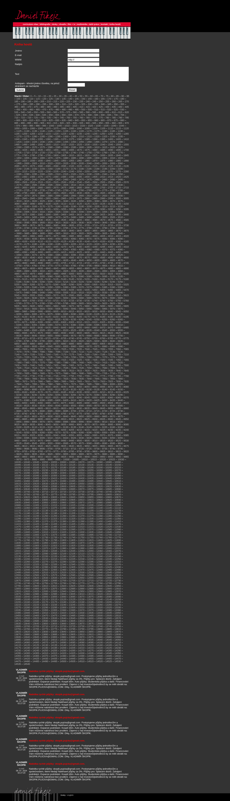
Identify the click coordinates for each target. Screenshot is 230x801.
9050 (56, 427)
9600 (120, 446)
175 (116, 101)
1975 (102, 163)
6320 (95, 325)
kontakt (104, 24)
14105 (108, 645)
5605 (110, 298)
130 (57, 101)
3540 (56, 222)
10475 (54, 483)
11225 (108, 516)
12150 (45, 559)
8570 (97, 408)
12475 (90, 572)
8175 (48, 395)
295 (44, 107)
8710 (89, 413)
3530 (40, 222)
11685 (72, 537)
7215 (19, 360)
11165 (108, 513)
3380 (32, 217)
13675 (90, 626)
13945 (36, 639)
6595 (71, 335)
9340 (56, 438)
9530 (126, 443)
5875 (79, 308)
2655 (32, 190)
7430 (17, 368)
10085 (108, 464)
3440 (126, 217)
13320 (99, 610)
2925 (112, 198)
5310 (102, 287)
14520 (99, 664)
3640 (97, 225)
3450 (26, 220)
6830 (97, 343)
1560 (19, 150)
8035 (56, 389)
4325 (34, 252)
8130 (89, 392)
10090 (117, 464)
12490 (117, 572)
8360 (110, 400)
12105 (72, 556)
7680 (65, 376)
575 (68, 115)
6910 (110, 346)
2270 (110, 174)
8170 (40, 395)
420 (94, 109)
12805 (36, 588)
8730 (120, 413)
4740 (118, 265)
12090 (45, 556)
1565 (26, 150)
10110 (45, 467)
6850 (17, 346)
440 (120, 109)
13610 (81, 623)
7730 (32, 378)
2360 (24, 179)
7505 (19, 370)
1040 (113, 128)
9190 (48, 432)
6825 (89, 343)
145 (77, 101)
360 (16, 109)
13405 (36, 615)
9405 (42, 440)
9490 (63, 443)
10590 (45, 489)
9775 (56, 454)
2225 (40, 174)
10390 (117, 478)
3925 (89, 236)
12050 (81, 553)
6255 (104, 322)
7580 (24, 373)
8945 (118, 421)
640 (38, 117)
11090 (81, 510)
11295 (17, 521)
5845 (32, 308)
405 (75, 109)
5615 (126, 298)
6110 (104, 316)
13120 (63, 602)
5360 (65, 290)
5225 (81, 284)
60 (91, 98)
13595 (54, 623)
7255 (81, 360)
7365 (26, 365)
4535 (24, 260)
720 (29, 120)
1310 (81, 139)
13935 (17, 639)
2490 (112, 182)
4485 (58, 257)
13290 (45, 610)
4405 (48, 255)
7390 (65, 365)
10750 (117, 494)
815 (38, 123)
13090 (117, 599)
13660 (63, 626)
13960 (63, 639)
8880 (17, 421)
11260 (63, 518)
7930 (118, 384)
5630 (34, 300)
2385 (63, 179)
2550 (95, 185)
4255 (40, 249)
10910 (81, 502)
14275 (90, 653)
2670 (56, 190)
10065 (72, 464)
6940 (42, 349)
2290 (26, 176)
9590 (104, 446)
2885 (50, 198)
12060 (99, 553)
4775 (58, 268)
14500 (63, 664)
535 (16, 115)
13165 (36, 604)
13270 (117, 607)
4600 (126, 260)
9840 (42, 456)
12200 (27, 561)
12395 (54, 569)
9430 (81, 440)
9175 (24, 432)
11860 (63, 545)
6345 (19, 327)
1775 (17, 158)
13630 (117, 623)
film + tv (71, 24)
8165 (32, 395)
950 (101, 125)
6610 (95, 335)
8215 (110, 395)
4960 (120, 273)
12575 (54, 578)
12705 (72, 583)
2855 (118, 195)
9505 (87, 443)
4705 (63, 265)
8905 (56, 421)
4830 (32, 271)
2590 (42, 187)
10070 (81, 464)
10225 (36, 473)
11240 (27, 518)
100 (18, 101)
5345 (42, 290)
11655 (17, 537)
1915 (120, 160)
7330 (87, 362)
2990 (102, 201)
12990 (45, 596)
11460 (99, 526)
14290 (117, 653)
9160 (112, 429)
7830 (73, 381)
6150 (56, 319)
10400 (27, 481)
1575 (42, 150)
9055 (63, 427)
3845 (79, 233)
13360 (63, 613)
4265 (56, 249)
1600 (81, 150)
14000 (27, 642)
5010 (87, 276)
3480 (73, 220)
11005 (36, 508)
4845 (56, 271)
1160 (73, 133)
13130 (81, 602)
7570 (120, 370)
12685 (36, 583)
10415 (54, 481)
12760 (63, 586)
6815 (73, 343)
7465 (71, 368)
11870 (81, 545)
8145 (112, 392)
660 (64, 117)
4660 (104, 263)
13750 (117, 629)
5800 (73, 306)
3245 (48, 211)
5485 (34, 295)
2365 (32, 179)
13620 (99, 623)
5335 (26, 290)
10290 (45, 475)
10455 (17, 483)
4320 (26, 252)
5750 (110, 303)
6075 (50, 316)
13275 (17, 610)
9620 (40, 448)
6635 (19, 338)
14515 (90, 664)
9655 (95, 448)
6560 (17, 335)
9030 (24, 427)
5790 (58, 306)
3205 (97, 209)
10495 (90, 483)
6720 (40, 341)
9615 (32, 448)
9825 (19, 456)
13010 (81, 596)
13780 (63, 631)
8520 (19, 408)
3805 (17, 233)
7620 (87, 373)
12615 (17, 580)
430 (107, 109)
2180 (81, 171)
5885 (95, 308)
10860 (99, 499)
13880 (27, 637)
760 (81, 120)
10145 (108, 467)
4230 (112, 246)
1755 (97, 155)
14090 (81, 645)
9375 (110, 438)
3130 (95, 206)
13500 (99, 618)
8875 (120, 419)
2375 (48, 179)
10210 (117, 470)
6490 (19, 333)
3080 (17, 206)
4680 (24, 265)
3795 (112, 230)
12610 (117, 578)
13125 (72, 602)
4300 (110, 249)
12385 (36, 569)
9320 (24, 438)
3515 (17, 222)
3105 (56, 206)
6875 (56, 346)
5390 (112, 290)
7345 (110, 362)
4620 (42, 263)
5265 (32, 287)
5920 (34, 311)
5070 (65, 279)
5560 (40, 298)
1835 (110, 158)
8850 (81, 419)
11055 (17, 510)
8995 (81, 424)
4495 (73, 257)
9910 (40, 459)
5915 (26, 311)
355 (122, 107)
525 (116, 112)
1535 (95, 147)
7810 (42, 381)
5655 (73, 300)
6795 (42, 343)
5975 (120, 311)
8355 (102, 400)
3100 (48, 206)
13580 (27, 623)
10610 (81, 489)
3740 (26, 230)
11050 (117, 508)
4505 (89, 257)
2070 (24, 168)
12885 (72, 591)
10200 (99, 470)
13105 (36, 602)
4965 (17, 276)
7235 (50, 360)
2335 (97, 176)
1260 (118, 136)
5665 (89, 300)
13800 (99, 631)
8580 (112, 408)
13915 (90, 637)
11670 (45, 537)
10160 (27, 470)
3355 (104, 214)
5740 (95, 303)
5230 (89, 284)
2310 (58, 176)
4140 (87, 244)
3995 (87, 238)
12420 (99, 569)
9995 (58, 462)
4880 (110, 271)
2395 (79, 179)
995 (44, 128)
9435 (89, 440)
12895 (90, 591)
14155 (90, 648)
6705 (17, 341)
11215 (90, 516)
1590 (65, 150)
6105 (97, 316)
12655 (90, 580)
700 (116, 117)
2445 (42, 182)
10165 (36, 470)
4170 (19, 246)
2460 (65, 182)
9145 (89, 429)
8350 (95, 400)
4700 (56, 265)
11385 (72, 524)
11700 (99, 537)
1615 (104, 150)
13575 (17, 623)
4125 (63, 244)
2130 (118, 168)
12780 (99, 586)
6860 (32, 346)
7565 (112, 370)
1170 (89, 133)
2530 (63, 185)
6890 (79, 346)
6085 (65, 316)
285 (31, 107)
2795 (24, 195)
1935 (40, 163)
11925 (72, 548)
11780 (27, 543)
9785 (71, 454)
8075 (118, 389)
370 (29, 109)
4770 (50, 268)
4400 (40, 255)
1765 (112, 155)
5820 (104, 306)
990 (38, 128)
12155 (54, 559)
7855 (112, 381)
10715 (54, 494)
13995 (17, 642)
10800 (99, 497)
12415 (90, 569)
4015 (118, 238)
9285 (81, 435)
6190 (118, 319)
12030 (45, 553)
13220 (27, 607)
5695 (24, 303)
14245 (36, 653)
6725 (48, 341)
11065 (36, 510)
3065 (104, 203)
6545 (104, 333)
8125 (81, 392)
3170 (42, 209)
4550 (48, 260)
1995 (19, 166)
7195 (102, 357)
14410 (117, 658)
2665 (48, 190)
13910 (81, 637)
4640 (73, 263)
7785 (118, 378)
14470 (117, 661)
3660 (17, 228)
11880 (99, 545)
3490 (89, 220)
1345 (24, 141)
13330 (117, 610)
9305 (112, 435)
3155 (19, 209)
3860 (102, 233)
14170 (117, 648)
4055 (65, 241)
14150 (81, 648)
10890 (45, 502)
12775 (90, 586)
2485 (104, 182)
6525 (73, 333)
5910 (19, 311)
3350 (97, 214)
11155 (90, 513)
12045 (72, 553)
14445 (72, 661)
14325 (72, 656)
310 (64, 107)
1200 (24, 136)
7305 (48, 362)
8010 (17, 389)
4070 (89, 241)
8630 (79, 411)
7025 (63, 351)
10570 (117, 486)
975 (18, 128)
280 (25, 107)
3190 (73, 209)
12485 (108, 572)
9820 (126, 454)
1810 (71, 158)
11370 (45, 524)
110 (31, 101)
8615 (56, 411)
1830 (102, 158)
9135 (73, 429)
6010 (63, 314)
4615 (34, 263)
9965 (126, 459)
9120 (50, 429)
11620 (63, 534)
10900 (63, 502)
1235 (79, 136)
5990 (32, 314)
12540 (99, 575)
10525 (36, 486)
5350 (50, 290)
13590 (45, 623)
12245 (108, 561)
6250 (97, 322)
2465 (73, 182)
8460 (40, 405)
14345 (108, 656)
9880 (104, 456)
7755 (71, 378)
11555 (54, 532)
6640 (26, 338)
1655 (56, 152)
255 (107, 104)
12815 (54, 588)
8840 (65, 419)
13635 (17, 626)
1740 (73, 155)
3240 (40, 211)
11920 (63, 548)
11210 (81, 516)
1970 (95, 163)
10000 (66, 462)
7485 (102, 368)
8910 (63, 421)
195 (29, 104)
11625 (72, 534)
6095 (81, 316)
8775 (79, 416)
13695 (17, 629)
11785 (36, 543)
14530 (117, 664)
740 (55, 120)
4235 (120, 246)
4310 (126, 249)
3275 (95, 211)
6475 (110, 330)
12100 (63, 556)
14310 (45, 656)
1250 (102, 136)
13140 (99, 602)
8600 (32, 411)
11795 (54, 543)
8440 (120, 403)
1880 (65, 160)
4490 (65, 257)
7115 (89, 354)
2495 (120, 182)
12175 (90, 559)
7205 (118, 357)
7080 (34, 354)
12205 (36, 561)
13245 (72, 607)
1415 (19, 144)
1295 (58, 139)
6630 (126, 335)
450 (18, 112)
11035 (90, 508)
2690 (87, 190)
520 (109, 112)
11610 (45, 534)
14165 (108, 648)
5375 (89, 290)
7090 (50, 354)
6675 (81, 338)
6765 (110, 341)
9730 (97, 451)
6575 (40, 335)
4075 (97, 241)
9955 (110, 459)
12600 (99, 578)
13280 (27, 610)
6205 (26, 322)
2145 (26, 171)
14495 (54, 664)
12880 (63, 591)
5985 (24, 314)
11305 (36, 521)
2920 (104, 198)
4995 (63, 276)
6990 (120, 349)
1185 (112, 133)
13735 (90, 629)
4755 (26, 268)
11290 (117, 518)
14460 (99, 661)
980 (25, 128)
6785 (26, 343)
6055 (19, 316)
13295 (54, 610)
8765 (63, 416)
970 (127, 125)
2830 (79, 195)
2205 (120, 171)
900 (36, 125)
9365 (95, 438)
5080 (81, 279)
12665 (108, 580)
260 (114, 104)
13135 (90, 602)
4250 (32, 249)
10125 (72, 467)
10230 (45, 473)
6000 (48, 314)
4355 (81, 252)
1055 (24, 131)
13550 (81, 621)
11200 (63, 516)
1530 (87, 147)
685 (96, 117)
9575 (81, 446)
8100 (42, 392)
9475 (40, 443)
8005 (120, 386)
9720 (81, 451)
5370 (81, 290)
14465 (108, 661)
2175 (73, 171)
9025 (17, 427)
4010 (110, 238)
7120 (97, 354)
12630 (45, 580)
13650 (45, 626)
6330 (110, 325)
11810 (81, 543)
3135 (102, 206)
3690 (63, 228)
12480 (99, 572)
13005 (72, 596)
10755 (17, 497)
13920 (99, 637)
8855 (89, 419)
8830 (50, 419)
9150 (97, 429)
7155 (40, 357)
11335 (90, 521)
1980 (110, 163)
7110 (81, 354)
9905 (32, 459)
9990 (50, 462)
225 (68, 104)
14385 (72, 658)
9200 (63, 432)
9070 (87, 427)
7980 (81, 386)
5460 (110, 292)
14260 (63, 653)
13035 (17, 599)
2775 (104, 193)
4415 (63, 255)
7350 (118, 362)
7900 (71, 384)
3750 (42, 230)
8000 (112, 386)
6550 (112, 333)
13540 (63, 621)
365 (23, 109)
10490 (81, 483)
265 (120, 104)
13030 (117, 596)
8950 (126, 421)
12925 (36, 594)
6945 (50, 349)
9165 (120, 429)
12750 (45, 586)
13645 (36, 626)
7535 (65, 370)
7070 (19, 354)
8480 (71, 405)
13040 (27, 599)
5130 (48, 281)
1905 (104, 160)
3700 (79, 228)
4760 (34, 268)
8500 (102, 405)
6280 (32, 325)
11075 (54, 510)
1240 (87, 136)
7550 (89, 370)
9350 (71, 438)
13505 (108, 618)
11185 (36, 516)
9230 (110, 432)
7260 (89, 360)
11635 (90, 534)
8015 (24, 389)
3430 (110, 217)
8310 (32, 400)
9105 (26, 429)
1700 (126, 152)
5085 (89, 279)
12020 (27, 553)
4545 (40, 260)
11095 (90, 510)
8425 (97, 403)
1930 (32, 163)
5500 (58, 295)
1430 (42, 144)
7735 (40, 378)
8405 (65, 403)
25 (55, 98)
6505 (42, 333)
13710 (45, 629)
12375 (17, 569)
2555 (102, 185)
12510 (45, 575)
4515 (104, 257)
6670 (73, 338)
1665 (71, 152)
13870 (117, 634)
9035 (32, 427)
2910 (89, 198)
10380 (99, 478)
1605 (89, 150)
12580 (63, 578)
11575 (90, 532)
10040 (27, 464)
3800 (120, 230)
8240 (34, 397)
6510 (50, 333)
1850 (19, 160)
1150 (58, 133)
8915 (71, 421)
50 (81, 98)
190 (23, 104)
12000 (99, 551)
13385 (108, 613)
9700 (50, 451)
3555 (79, 222)
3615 (58, 225)
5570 (56, 298)
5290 (71, 287)
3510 (120, 220)
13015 (90, 596)
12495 (17, 575)
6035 (102, 314)
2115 (95, 168)
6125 (17, 319)
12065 (108, 553)
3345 (89, 214)
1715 (34, 155)
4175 (26, 246)
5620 (19, 300)
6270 (17, 325)
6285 (40, 325)
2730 (34, 193)
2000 (26, 166)
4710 (71, 265)
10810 (117, 497)
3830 (56, 233)
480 (57, 112)
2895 (65, 198)
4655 (97, 263)
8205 (95, 395)
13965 (72, 639)
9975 (26, 462)
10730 (81, 494)
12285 (72, 564)
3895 (42, 236)
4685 (32, 265)
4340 (58, 252)
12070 (117, 553)
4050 (58, 241)
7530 (58, 370)
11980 (63, 551)
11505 (72, 529)
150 (83, 101)
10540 (63, 486)
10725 (72, 494)
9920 (56, 459)
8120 (73, 392)
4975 (32, 276)
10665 (72, 491)
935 (81, 125)
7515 (34, 370)
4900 (26, 273)
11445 (72, 526)
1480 (120, 144)
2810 (48, 195)
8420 (89, 403)
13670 (81, 626)
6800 (50, 343)
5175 (118, 281)
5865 (63, 308)
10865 (108, 499)
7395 (73, 365)
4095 (17, 244)
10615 (90, 489)
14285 (108, 653)
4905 (34, 273)
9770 (48, 454)
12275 (54, 564)
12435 (17, 572)
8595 (24, 411)
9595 (112, 446)
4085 (112, 241)
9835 (34, 456)
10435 (90, 481)
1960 (79, 163)
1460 (89, 144)
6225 (58, 322)
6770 (118, 341)
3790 (104, 230)
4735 (110, 265)
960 (114, 125)
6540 (97, 333)
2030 (73, 166)
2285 (19, 176)
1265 (126, 136)
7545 (81, 370)
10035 (17, 464)
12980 (27, 596)
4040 (42, 241)
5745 (102, 303)
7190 (95, 357)
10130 (81, 467)
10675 (90, 491)
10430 (81, 481)
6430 (40, 330)
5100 (112, 279)
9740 (112, 451)
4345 (65, 252)
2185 (89, 171)
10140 (99, 467)
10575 (17, 489)
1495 (32, 147)
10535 (54, 486)
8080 (126, 389)
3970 (48, 238)
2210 (17, 174)
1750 (89, 155)
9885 (112, 456)
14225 (108, 650)
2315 (65, 176)
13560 (99, 621)
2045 (97, 166)
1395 (102, 141)
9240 (126, 432)
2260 (95, 174)
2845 (102, 195)
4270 (63, 249)
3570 (102, 222)
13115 (54, 602)
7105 (73, 354)
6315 (87, 325)
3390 (48, 217)
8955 (19, 424)
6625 (118, 335)
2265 (102, 174)
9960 (118, 459)
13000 (63, 596)
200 (36, 104)
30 (60, 98)
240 (88, 104)
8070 (110, 389)
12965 (108, 594)
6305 (71, 325)
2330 (89, 176)
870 (109, 123)
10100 (27, 467)
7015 (48, 351)
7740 (48, 378)
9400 (34, 440)
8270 (81, 397)
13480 (63, 618)
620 (127, 115)
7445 (40, 368)
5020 (102, 276)
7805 (34, 381)
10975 (90, 505)
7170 (63, 357)
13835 (54, 634)
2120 (102, 168)
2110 (87, 168)
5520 (89, 295)
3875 (126, 233)
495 (77, 112)
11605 (36, 534)
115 (38, 101)
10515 (17, 486)
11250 (45, 518)
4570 (79, 260)
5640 (50, 300)
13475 (54, 618)
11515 (90, 529)
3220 (120, 209)
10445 (108, 481)
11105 (108, 510)
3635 (89, 225)
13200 (99, 604)
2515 (40, 185)
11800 (63, 543)
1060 (32, 131)
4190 (50, 246)
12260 (27, 564)
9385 (126, 438)
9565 (65, 446)
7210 (126, 357)
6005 (56, 314)
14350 (117, 656)
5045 (26, 279)
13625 (108, 623)
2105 (79, 168)
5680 (112, 300)
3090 (32, 206)
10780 (63, 497)
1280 (34, 139)
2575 (19, 187)
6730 (56, 341)
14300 (27, 656)
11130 (45, 513)
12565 (36, 578)
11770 (117, 540)
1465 (97, 144)
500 (83, 112)
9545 (34, 446)
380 (42, 109)
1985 (118, 163)
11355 (17, 524)
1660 (63, 152)
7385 (58, 365)
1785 (32, 158)
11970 (45, 551)
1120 (126, 131)
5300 (87, 287)
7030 (71, 351)
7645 (126, 373)
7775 (102, 378)
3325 (58, 214)
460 (31, 112)
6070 (42, 316)
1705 (19, 155)
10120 (63, 467)
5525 (97, 295)
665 (70, 117)
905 (42, 125)
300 (51, 107)
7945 (26, 386)
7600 (56, 373)
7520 (42, 370)
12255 (17, 564)
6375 (65, 327)
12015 (17, 553)
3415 (87, 217)
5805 (81, 306)
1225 (63, 136)
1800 (56, 158)
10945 (36, 505)
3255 (63, 211)
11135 (54, 513)
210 (49, 104)
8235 (26, 397)
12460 (63, 572)
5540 (120, 295)
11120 (27, 513)
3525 (32, 222)
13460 (27, 618)
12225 (72, 561)
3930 (97, 236)
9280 (73, 435)
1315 (89, 139)
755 (75, 120)
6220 (50, 322)
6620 (110, 335)
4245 (24, 249)
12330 (45, 567)
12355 (90, 567)
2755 (73, 193)
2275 (118, 174)
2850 (110, 195)
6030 (95, 314)
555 (42, 115)
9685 (26, 451)
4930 (73, 273)
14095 (90, 645)
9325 (32, 438)
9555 (50, 446)
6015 (71, 314)
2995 (110, 201)
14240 (27, 653)
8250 (50, 397)
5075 (73, 279)
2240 (63, 174)
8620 (63, 411)
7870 (24, 384)
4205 (73, 246)
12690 (45, 583)
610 (114, 115)
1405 (118, 141)
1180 (104, 133)
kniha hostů (115, 24)
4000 (95, 238)
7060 (118, 351)
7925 (110, 384)
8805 (126, 416)
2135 (126, 168)
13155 (17, 604)
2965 (63, 201)
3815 (32, 233)
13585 (36, 623)
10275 (17, 475)
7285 (17, 362)
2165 (58, 171)
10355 (54, 478)
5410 (32, 292)
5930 (50, 311)
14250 (45, 653)
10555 (90, 486)
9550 (42, 446)
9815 (118, 454)
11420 (27, 526)
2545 (87, 185)
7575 (17, 373)
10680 (99, 491)
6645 (34, 338)
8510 (118, 405)
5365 (73, 290)
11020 (63, 508)
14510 (81, 664)
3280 (102, 211)
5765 (19, 306)
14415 (17, 661)
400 (68, 109)
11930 (81, 548)
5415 (40, 292)
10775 (54, 497)
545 (29, 115)
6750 (87, 341)
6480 (118, 330)
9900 (24, 459)
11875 (90, 545)
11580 (99, 532)
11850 (45, 545)
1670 (79, 152)
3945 (120, 236)
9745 (120, 451)
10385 (108, 478)
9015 (112, 424)
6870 (48, 346)
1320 (97, 139)
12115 (90, 556)
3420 (95, 217)
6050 (126, 314)
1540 (102, 147)
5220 (73, 284)
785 (114, 120)
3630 (81, 225)
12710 (81, 583)
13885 (36, 637)
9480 (48, 443)
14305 (36, 656)
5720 (63, 303)
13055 (54, 599)
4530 (17, 260)
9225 (102, 432)
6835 (104, 343)
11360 (27, 524)
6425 (32, 330)
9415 (58, 440)
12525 (72, 575)
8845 (73, 419)
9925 (63, 459)
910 (49, 125)
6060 (26, 316)
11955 (17, 551)
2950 (40, 201)
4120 (56, 244)
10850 (81, 499)
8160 (24, 395)
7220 (26, 360)
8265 (73, 397)
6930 (26, 349)
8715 (97, 413)
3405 (71, 217)
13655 (54, 626)
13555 (90, 621)
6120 (120, 316)
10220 (27, 473)
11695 (90, 537)
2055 (112, 166)
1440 (58, 144)
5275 (48, 287)
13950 (45, 639)
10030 (121, 462)
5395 (120, 290)
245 (94, 104)
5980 (17, 314)
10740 (99, 494)
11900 (27, 548)
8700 (73, 413)
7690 (81, 376)
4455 (126, 255)
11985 (72, 551)
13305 (72, 610)
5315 (110, 287)
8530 (34, 408)
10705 (36, 494)
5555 (32, 298)
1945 (56, 163)
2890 (58, 198)
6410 (120, 327)
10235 (54, 473)
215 (55, 104)
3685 (56, 228)
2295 (34, 176)
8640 (95, 411)
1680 (95, 152)
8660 (126, 411)
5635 (42, 300)
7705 (104, 376)
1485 (17, 147)
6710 (24, 341)
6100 (89, 316)
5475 (19, 295)
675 (83, 117)
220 (62, 104)
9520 (110, 443)
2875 (34, 198)
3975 (56, 238)
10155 (17, 470)
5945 (73, 311)
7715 (120, 376)
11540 (27, 532)
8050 (79, 389)
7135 (120, 354)
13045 (36, 599)
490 (70, 112)
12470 (81, 572)
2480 (97, 182)
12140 (27, 559)
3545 (63, 222)
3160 (26, 209)
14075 (54, 645)
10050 (45, 464)
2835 (87, 195)
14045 (108, 642)
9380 (118, 438)
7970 (65, 386)
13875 (17, 637)
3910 (65, 236)
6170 (87, 319)
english (70, 798)
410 (81, 109)
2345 (112, 176)
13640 (27, 626)
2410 (102, 179)
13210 (117, 604)
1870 (50, 160)
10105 (36, 467)
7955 (42, 386)
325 (83, 107)
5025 (110, 276)
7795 (19, 381)
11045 (108, 508)
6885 (71, 346)
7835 (81, 381)
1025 (90, 128)
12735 (17, 586)
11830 (117, 543)
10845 (72, 499)
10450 (117, 481)
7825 (65, 381)
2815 (56, 195)
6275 (24, 325)
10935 (17, 505)
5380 (97, 290)
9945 (95, 459)
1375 (71, 141)
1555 (126, 147)
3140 (110, 206)
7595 (48, 373)
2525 (56, 185)
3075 (120, 203)
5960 (97, 311)
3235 (32, 211)
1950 (63, 163)
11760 (99, 540)
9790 (79, 454)
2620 (89, 187)
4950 (104, 273)
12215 (54, 561)
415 (88, 109)
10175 (54, 470)
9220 (95, 432)
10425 (72, 481)
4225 (104, 246)
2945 (32, 201)
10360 (63, 478)
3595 (26, 225)
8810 (19, 419)
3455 (34, 220)
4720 (87, 265)
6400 (104, 327)
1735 (65, 155)
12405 (72, 569)
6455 (79, 330)
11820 (99, 543)
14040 (99, 642)
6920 (126, 346)
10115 (54, 467)
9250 (26, 435)
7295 (32, 362)
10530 (45, 486)
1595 (73, 150)
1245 (95, 136)
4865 (87, 271)
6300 (63, 325)
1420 (26, 144)
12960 (99, 594)
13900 (63, 637)
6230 (65, 322)
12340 (63, 567)
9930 (71, 459)
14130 (45, 648)
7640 (118, 373)
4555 (56, 260)
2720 (19, 193)
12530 (81, 575)
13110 (45, 602)
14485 (36, 664)
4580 (95, 260)
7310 (56, 362)
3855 (95, 233)
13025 (108, 596)
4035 (34, 241)
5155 (87, 281)
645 (44, 117)
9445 (104, 440)
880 (122, 123)
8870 (112, 419)
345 (109, 107)
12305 (108, 564)
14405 (108, 658)
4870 (95, 271)
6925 (19, 349)
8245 (42, 397)
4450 (118, 255)
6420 (24, 330)
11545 (36, 532)
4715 (79, 265)
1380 (79, 141)
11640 (99, 534)
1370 (63, 141)
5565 (48, 298)
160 (96, 101)
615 (120, 115)
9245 (19, 435)
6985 (112, 349)
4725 (95, 265)
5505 (65, 295)
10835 (54, 499)
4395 (32, 255)
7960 (50, 386)
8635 (87, 411)
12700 (63, 583)
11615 (54, 534)
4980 (40, 276)
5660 (81, 300)
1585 (58, 150)
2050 (104, 166)
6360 (42, 327)
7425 (120, 365)
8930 (95, 421)
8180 (56, 395)
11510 (81, 529)
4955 (112, 273)
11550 (45, 532)
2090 (56, 168)
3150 (126, 206)
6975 (97, 349)
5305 (95, 287)
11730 (45, 540)
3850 (87, 233)
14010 (45, 642)
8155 (17, 395)
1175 (97, 133)
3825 (48, 233)
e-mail (21, 679)
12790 (117, 586)
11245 (36, 518)
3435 (118, 217)
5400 (17, 292)
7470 (79, 368)
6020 (79, 314)
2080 (40, 168)
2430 (19, 182)
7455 (56, 368)
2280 (126, 174)
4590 (110, 260)
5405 (24, 292)
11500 (63, 529)
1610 (97, 150)
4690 (40, 265)
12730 (117, 583)
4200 (65, 246)
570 (62, 115)
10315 (90, 475)
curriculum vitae (30, 24)
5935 (58, 311)
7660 (34, 376)
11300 (27, 521)
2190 (97, 171)
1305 (73, 139)
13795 (90, 631)
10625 (108, 489)
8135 (97, 392)
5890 (102, 308)
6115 (112, 316)
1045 (121, 128)
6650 (42, 338)
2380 (56, 179)
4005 (102, 238)
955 (107, 125)
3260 (71, 211)
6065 (34, 316)
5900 (118, 308)
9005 (97, 424)
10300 (63, 475)
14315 (54, 656)
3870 (118, 233)
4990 (56, 276)
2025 (65, 166)
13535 (54, 621)
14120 (27, 648)
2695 (95, 190)
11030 (81, 508)
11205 (72, 516)
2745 (58, 193)
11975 (54, 551)
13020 (99, 596)
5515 (81, 295)
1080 (63, 131)
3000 (118, 201)
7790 (126, 378)
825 (51, 123)
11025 (72, 508)
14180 (27, 650)
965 (120, 125)
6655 (50, 338)
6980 (104, 349)
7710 (112, 376)
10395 (17, 481)
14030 (81, 642)
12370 (117, 567)
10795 (90, 497)
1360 (48, 141)
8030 (48, 389)
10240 (63, 473)
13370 (81, 613)
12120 (99, 556)
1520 (71, 147)
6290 (48, 325)
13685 (108, 626)
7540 (73, 370)
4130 (71, 244)
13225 (36, 607)
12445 (36, 572)
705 (122, 117)
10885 (36, 502)
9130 (65, 429)
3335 (73, 214)
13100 (27, 602)
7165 (56, 357)
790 (120, 120)
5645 (58, 300)
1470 (104, 144)
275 (18, 107)
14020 (63, 642)
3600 (34, 225)
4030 (26, 241)
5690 (17, 303)
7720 (17, 378)
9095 (126, 427)
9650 (87, 448)
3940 (112, 236)
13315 (90, 610)
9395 (26, 440)
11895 (17, 548)
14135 (54, 648)
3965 (40, 238)
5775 (34, 306)
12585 (72, 578)
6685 (97, 338)
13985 (108, 639)
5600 (102, 298)
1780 (24, 158)
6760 (102, 341)
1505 (48, 147)
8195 (79, 395)
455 (25, 112)
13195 (90, 604)
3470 (58, 220)
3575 (110, 222)
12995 (54, 596)
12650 (81, 580)
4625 (50, 263)
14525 (108, 664)
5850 (40, 308)
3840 (71, 233)
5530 (104, 295)
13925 (108, 637)
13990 (117, 639)
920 (62, 125)
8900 (48, 421)
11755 (90, 540)
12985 (36, 596)
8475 (63, 405)
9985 (42, 462)
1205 (32, 136)
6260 (112, 322)
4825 (24, 271)
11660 (27, 537)
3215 (112, 209)
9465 (24, 443)
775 (101, 120)
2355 (17, 179)
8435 (112, 403)
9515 (102, 443)
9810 (110, 454)
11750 (81, 540)
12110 (81, 556)
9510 (95, 443)
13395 (17, 615)
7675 (58, 376)
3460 (42, 220)
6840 (112, 343)
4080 (104, 241)
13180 (63, 604)
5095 (104, 279)
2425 (126, 179)
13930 (117, 637)
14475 (17, 664)
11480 (27, 529)
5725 (71, 303)
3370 (17, 217)
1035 (106, 128)
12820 (63, 588)
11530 (117, 529)
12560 (27, 578)
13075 (90, 599)
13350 (45, 613)
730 (42, 120)
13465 (36, 618)
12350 (81, 567)
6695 (112, 338)
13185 (72, 604)
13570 (117, 621)
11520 (99, 529)
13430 (81, 615)
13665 (72, 626)
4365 (97, 252)
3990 (79, 238)
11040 (99, 508)
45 (76, 98)
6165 (79, 319)
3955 (24, 238)
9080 (102, 427)
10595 (54, 489)
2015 (50, 166)
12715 (90, 583)
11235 (17, 518)
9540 (26, 446)
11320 (63, 521)
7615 (79, 373)
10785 (72, 497)
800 (18, 123)
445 (127, 109)
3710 (95, 228)
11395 (90, 524)
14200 (63, 650)
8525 (26, 408)
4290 (95, 249)
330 (90, 107)
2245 (71, 174)
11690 (81, 537)
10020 (103, 462)
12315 (17, 567)
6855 (24, 346)
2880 (42, 198)
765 (88, 120)
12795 (17, 588)
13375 (90, 613)
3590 (19, 225)
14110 (117, 645)
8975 (50, 424)
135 (64, 101)
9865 (81, 456)
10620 (99, 489)
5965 (104, 311)
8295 (120, 397)
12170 (81, 559)
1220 (56, 136)
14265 (72, 653)
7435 (24, 368)
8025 (40, 389)
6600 (79, 335)
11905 (36, 548)
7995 (104, 386)
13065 (72, 599)
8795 (110, 416)
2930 (120, 198)
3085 (24, 206)
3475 (65, 220)
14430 (45, 661)
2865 (19, 198)
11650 (117, 534)
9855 (65, 456)
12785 (108, 586)
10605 (72, 489)
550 (36, 115)
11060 (27, 510)
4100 (24, 244)
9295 (97, 435)
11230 (117, 516)
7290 (24, 362)
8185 (63, 395)
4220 (97, 246)
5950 (81, 311)
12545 (108, 575)
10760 (27, 497)
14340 (99, 656)
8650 (110, 411)
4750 (19, 268)
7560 (104, 370)
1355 (40, 141)
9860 (73, 456)
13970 (81, 639)
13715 (54, 629)
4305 (118, 249)
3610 (50, 225)
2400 (87, 179)
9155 (104, 429)
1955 (71, 163)
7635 (110, 373)
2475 (89, 182)
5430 (63, 292)
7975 (73, 386)
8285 (104, 397)
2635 (112, 187)
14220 (99, 650)
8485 (79, 405)
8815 (26, 419)
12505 (36, 575)
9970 (19, 462)
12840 (99, 588)
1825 (95, 158)
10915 (90, 502)
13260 (99, 607)
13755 (17, 631)
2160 (50, 171)
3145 (118, 206)
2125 (110, 168)
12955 (90, 594)
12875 (54, 591)
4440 (102, 255)
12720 (99, 583)
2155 (42, 171)
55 (86, 98)
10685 (108, 491)
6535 (89, 333)
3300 (19, 214)
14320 (63, 656)
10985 (108, 505)
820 (44, 123)
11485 (36, 529)
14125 (36, 648)
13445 (108, 615)
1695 (118, 152)
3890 (34, 236)
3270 (87, 211)
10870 (117, 499)
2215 (24, 174)
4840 (48, 271)
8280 (97, 397)
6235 (73, 322)
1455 (81, 144)
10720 (63, 494)
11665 (36, 537)
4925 (65, 273)
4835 (40, 271)
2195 (104, 171)
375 (36, 109)
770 (94, 120)
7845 (97, 381)
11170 (117, 513)
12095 (54, 556)
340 (103, 107)
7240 (58, 360)
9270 (58, 435)
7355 (126, 362)
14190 (45, 650)
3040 (65, 203)
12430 (117, 569)
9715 (73, 451)
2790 (17, 195)
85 (117, 98)
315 (70, 107)
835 (64, 123)
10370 (81, 478)
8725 (112, 413)
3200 (89, 209)
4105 (32, 244)
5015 (95, 276)
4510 (97, 257)
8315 (40, 400)
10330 (117, 475)
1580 (50, 150)
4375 (112, 252)
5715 (56, 303)
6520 (65, 333)
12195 (17, 561)
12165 (72, 559)
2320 (73, 176)
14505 (72, 664)
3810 (24, 233)
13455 (17, 618)
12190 (117, 559)
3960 (32, 238)
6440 (56, 330)
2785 (120, 193)
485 (64, 112)
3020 (34, 203)
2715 (126, 190)
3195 (81, 209)
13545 (72, 621)
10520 (27, 486)
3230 (24, 211)
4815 (120, 268)
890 (23, 125)
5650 (65, 300)
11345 (108, 521)
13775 (54, 631)
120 (44, 101)
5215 (65, 284)
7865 (17, 384)
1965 (87, 163)
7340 (102, 362)
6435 (48, 330)
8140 (104, 392)
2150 (34, 171)
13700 (27, 629)
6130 (24, 319)
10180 (63, 470)
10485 (72, 483)
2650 (24, 190)
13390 (117, 613)
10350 (45, 478)
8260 (65, 397)
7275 (112, 360)
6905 (102, 346)
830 (57, 123)
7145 (24, 357)
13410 (45, 615)
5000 (71, 276)
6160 (71, 319)
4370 (104, 252)
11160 (99, 513)
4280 (79, 249)
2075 (32, 168)
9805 (102, 454)
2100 (71, 168)
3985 (71, 238)
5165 (102, 281)
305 (57, 107)
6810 (65, 343)
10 (39, 98)
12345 (72, 567)
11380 (63, 524)
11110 (117, 510)
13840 (63, 634)
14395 (90, 658)
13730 (81, 629)
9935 (79, 459)
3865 (110, 233)
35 (65, 98)
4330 (42, 252)
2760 (81, 193)
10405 (36, 481)
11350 (117, 521)
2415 (110, 179)
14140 (63, 648)
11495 (54, 529)
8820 (34, 419)
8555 (73, 408)
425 (101, 109)
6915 (118, 346)
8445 (17, 405)
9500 (79, 443)
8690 (58, 413)
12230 (81, 561)
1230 (71, 136)
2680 (71, 190)
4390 (24, 255)
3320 (50, 214)
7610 (71, 373)
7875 (32, 384)
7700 (97, 376)
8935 (102, 421)
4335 (50, 252)
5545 (17, 298)
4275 (71, 249)
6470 (102, 330)
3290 (118, 211)
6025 (87, 314)
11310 (45, 521)
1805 (63, 158)
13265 (108, 607)
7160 (48, 357)
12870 (45, 591)
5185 (19, 284)
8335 (71, 400)
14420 (27, 661)
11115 (17, 513)
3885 (26, 236)
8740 (24, 416)
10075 (90, 464)
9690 (34, 451)
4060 (73, 241)
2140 (19, 171)
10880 (27, 502)
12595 (90, 578)
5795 (65, 306)
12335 (54, 567)
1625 (120, 150)
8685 (50, 413)
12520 (63, 575)
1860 (34, 160)
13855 (90, 634)
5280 (56, 287)
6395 (97, 327)
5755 (118, 303)
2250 (79, 174)
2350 (120, 176)
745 (62, 120)
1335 (120, 139)
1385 (87, 141)
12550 (117, 575)
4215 (89, 246)
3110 (63, 206)
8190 (71, 395)
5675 (104, 300)
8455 (32, 405)
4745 (126, 265)
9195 (56, 432)
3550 (71, 222)
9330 (40, 438)
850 (83, 123)
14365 (36, 658)
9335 (48, 438)
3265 (79, 211)
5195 (34, 284)
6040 (110, 314)
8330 (63, 400)
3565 (95, 222)
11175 (17, 516)
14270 (81, 653)
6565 (24, 335)
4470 (34, 257)
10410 (45, 481)
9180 (32, 432)
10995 (17, 508)
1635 (24, 152)
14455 (90, 661)
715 (23, 120)
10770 (45, 497)
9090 (118, 427)
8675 (34, 413)
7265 (97, 360)
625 (18, 117)
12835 (90, 588)
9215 (87, 432)
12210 (45, 561)
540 (23, 115)
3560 (87, 222)
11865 (72, 545)
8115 (65, 392)
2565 (118, 185)
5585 (79, 298)
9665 (110, 448)
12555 (17, 578)
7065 (126, 351)
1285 (42, 139)
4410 (56, 255)
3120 (79, 206)
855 (90, 123)
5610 (118, 298)
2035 (81, 166)
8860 (97, 419)
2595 (50, 187)
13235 (54, 607)
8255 (58, 397)
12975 (17, 596)
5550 (24, 298)
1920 (17, 163)
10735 (90, 494)
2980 (87, 201)
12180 (99, 559)
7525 (50, 370)
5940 (65, 311)
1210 (40, 136)
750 (68, 120)
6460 (87, 330)
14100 (99, 645)
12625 (36, 580)
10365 (72, 478)
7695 (89, 376)
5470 (126, 292)
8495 (95, 405)
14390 (81, 658)
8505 (110, 405)
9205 (71, 432)
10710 (45, 494)
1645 (40, 152)
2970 (71, 201)
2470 (81, 182)
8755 (48, 416)
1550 (118, 147)
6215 (42, 322)
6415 (17, 330)
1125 (19, 133)
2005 (34, 166)
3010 (19, 203)
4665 (112, 263)
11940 (99, 548)
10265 (108, 473)
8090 (26, 392)
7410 (97, 365)
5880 (87, 308)
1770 (120, 155)
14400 (99, 658)
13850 (81, 634)
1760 (104, 155)
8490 (87, 405)
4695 (48, 265)
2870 (26, 198)
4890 (126, 271)
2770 (97, 193)
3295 (126, 211)
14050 (117, 642)
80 (112, 98)
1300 (65, 139)
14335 (90, 656)
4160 (118, 244)
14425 (36, 661)
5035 (126, 276)
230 (75, 104)
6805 (58, 343)
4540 (32, 260)
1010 (67, 128)
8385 (34, 403)
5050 (34, 279)
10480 (63, 483)
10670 (81, 491)
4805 (104, 268)
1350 (32, 141)
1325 (104, 139)
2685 (79, 190)
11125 (36, 513)
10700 (27, 494)
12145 (36, 559)
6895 (87, 346)
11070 (45, 510)
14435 (54, 661)
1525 (79, 147)
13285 (36, 610)
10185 (72, 470)
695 (109, 117)
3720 (110, 228)
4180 (34, 246)
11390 (81, 524)
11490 (45, 529)
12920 (27, 594)
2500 (17, 185)
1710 (26, 155)
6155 (63, 319)
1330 (112, 139)
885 (16, 125)
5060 (50, 279)
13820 (27, 634)
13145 (108, 602)
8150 (120, 392)
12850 (117, 588)
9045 (48, 427)
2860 (126, 195)
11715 (17, 540)
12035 (54, 553)
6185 (110, 319)
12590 (81, 578)
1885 (73, 160)
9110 (34, 429)
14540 (27, 666)
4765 (42, 268)
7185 (87, 357)
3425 (102, 217)
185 (16, 104)
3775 (81, 230)
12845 (108, 588)
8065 (102, 389)
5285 (63, 287)
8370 (126, 400)
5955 (89, 311)
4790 (81, 268)
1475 (112, 144)
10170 (45, 470)
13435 (90, 615)
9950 (102, 459)
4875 (102, 271)
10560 (99, 486)
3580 (118, 222)
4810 (112, 268)
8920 (79, 421)
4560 (63, 260)
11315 (54, 521)
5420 (48, 292)
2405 (95, 179)
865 (103, 123)
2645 (17, 190)
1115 (118, 131)
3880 (19, 236)
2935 (17, 201)
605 (107, 115)
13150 (117, 602)
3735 (19, 230)
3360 (112, 214)
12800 (27, 588)
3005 (126, 201)
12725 (108, 583)
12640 (63, 580)
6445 (63, 330)
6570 (32, 335)
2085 (48, 168)
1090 (79, 131)
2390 (71, 179)
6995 (17, 351)
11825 (108, 543)
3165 (34, 209)
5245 (112, 284)
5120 (32, 281)
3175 (50, 209)
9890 (120, 456)
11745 (72, 540)
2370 (40, 179)
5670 (97, 300)
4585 (102, 260)
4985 (48, 276)
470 (44, 112)
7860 (120, 381)
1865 (42, 160)
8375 (19, 403)
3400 (63, 217)
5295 (79, 287)
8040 (63, 389)
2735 (42, 193)
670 (77, 117)
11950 (117, 548)
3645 (104, 225)
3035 (58, 203)
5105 (120, 279)
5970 (112, 311)
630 (25, 117)
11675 (54, 537)
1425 (34, 144)
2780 (112, 193)
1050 (17, 131)
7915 (95, 384)
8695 (65, 413)
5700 (32, 303)
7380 (50, 365)
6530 (81, 333)
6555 (120, 333)
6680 (89, 338)
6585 (56, 335)
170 (109, 101)
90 (122, 98)
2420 (118, 179)
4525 (120, 257)
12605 (108, 578)
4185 (42, 246)
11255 (54, 518)
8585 (120, 408)
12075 (17, 556)
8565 (89, 408)
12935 (54, 594)
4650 (89, 263)
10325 (108, 475)
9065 (79, 427)
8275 (89, 397)
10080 (99, 464)
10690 (117, 491)
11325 (72, 521)
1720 (42, 155)
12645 (72, 580)
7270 (104, 360)
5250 (120, 284)
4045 (50, 241)
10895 (54, 502)
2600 (58, 187)
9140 (81, 429)
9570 (73, 446)
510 (96, 112)
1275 (26, 139)
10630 (117, 489)
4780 (65, 268)
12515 (54, 575)
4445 (110, 255)
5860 (56, 308)
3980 (63, 238)
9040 (40, 427)
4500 (81, 257)
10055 (54, 464)
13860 (99, 634)
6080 (58, 316)
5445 (87, 292)
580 (75, 115)
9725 (89, 451)
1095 (87, 131)
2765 (89, 193)
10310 (81, 475)
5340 (34, 290)
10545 (72, 486)
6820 (81, 343)
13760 (27, 631)
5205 (50, 284)
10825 (36, 499)
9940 (87, 459)
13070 (81, 599)
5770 (26, 306)
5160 (95, 281)
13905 (72, 637)
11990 (81, 551)
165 (103, 101)
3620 (65, 225)
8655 (118, 411)
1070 (48, 131)
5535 (112, 295)
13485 (72, 618)
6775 (126, 341)
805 (25, 123)
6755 (95, 341)
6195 (126, 319)
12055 (90, 553)
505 (90, 112)
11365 (36, 524)
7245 (65, 360)
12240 (99, 561)
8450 (24, 405)
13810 (117, 631)
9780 (63, 454)
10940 (27, 505)
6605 (87, 335)
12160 (63, 559)
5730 (79, 303)
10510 (117, 483)
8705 (81, 413)
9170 (17, 432)
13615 (90, 623)
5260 (24, 287)
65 (96, 98)
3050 (81, 203)
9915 (48, 459)
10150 (117, 467)
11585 (108, 532)
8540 (50, 408)
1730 (58, 155)
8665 (19, 413)
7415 (104, 365)
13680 (99, 626)
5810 (89, 306)
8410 (73, 403)
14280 (99, 653)
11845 (36, 545)
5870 (71, 308)
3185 (65, 209)
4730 (102, 265)
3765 (65, 230)
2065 (17, 168)
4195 (58, 246)
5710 (48, 303)
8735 (17, 416)
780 (107, 120)
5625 (26, 300)
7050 (102, 351)
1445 (65, 144)
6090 (73, 316)
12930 (45, 594)
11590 (117, 532)
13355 (54, 613)
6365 (50, 327)
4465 (26, 257)
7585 (32, 373)
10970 (81, 505)
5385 (104, 290)
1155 (65, 133)
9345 (63, 438)
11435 (54, 526)
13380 (99, 613)
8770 (71, 416)
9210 (79, 432)
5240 (104, 284)
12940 (63, 594)
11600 (27, 534)
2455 (58, 182)
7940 (19, 386)
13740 (99, 629)
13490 (81, 618)
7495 (118, 368)
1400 (110, 141)
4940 (89, 273)
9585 (97, 446)
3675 (40, 228)
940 (88, 125)
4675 (17, 265)
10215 (17, 473)
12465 (72, 572)
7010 (40, 351)
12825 (72, 588)
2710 (118, 190)
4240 (17, 249)
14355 (17, 658)
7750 (63, 378)
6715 (32, 341)
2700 (102, 190)
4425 (79, 255)
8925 (87, 421)
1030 (98, 128)
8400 (58, 403)
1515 (63, 147)
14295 (17, 656)
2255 (87, 174)
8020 (32, 389)
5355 (58, 290)
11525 (108, 529)
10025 (112, 462)
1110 (110, 131)
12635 (54, 580)
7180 (79, 357)
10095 (17, 467)
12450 (45, 572)
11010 (45, 508)
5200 (42, 284)
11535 (17, 532)
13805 (108, 631)
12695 (54, 583)
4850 (63, 271)
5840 (24, 308)
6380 (73, 327)
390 (55, 109)
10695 (17, 494)
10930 (117, 502)
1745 (81, 155)
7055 (110, 351)
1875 (58, 160)
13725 (72, 629)
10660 (63, 491)
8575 (104, 408)
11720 (27, 540)
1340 (17, 141)
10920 (99, 502)
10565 (108, 486)
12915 (17, 594)
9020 (120, 424)
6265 (120, 322)
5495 (50, 295)
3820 (40, 233)
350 (116, 107)
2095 (63, 168)
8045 (71, 389)
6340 (126, 325)
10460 (27, 483)
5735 (87, 303)
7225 (34, 360)
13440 (99, 615)
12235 (90, 561)
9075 (95, 427)
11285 (108, 518)
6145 (48, 319)
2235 (56, 174)
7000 (24, 351)
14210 (81, 650)
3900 (50, 236)
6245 (89, 322)
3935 (104, 236)
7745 (56, 378)
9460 (17, 443)
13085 (108, 599)
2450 (50, 182)
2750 (65, 193)
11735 (54, 540)
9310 (120, 435)
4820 (17, 271)
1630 (17, 152)
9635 (63, 448)
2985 (95, 201)
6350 (26, 327)
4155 (110, 244)
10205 (108, 470)
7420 (112, 365)
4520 (112, 257)
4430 (87, 255)
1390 (95, 141)
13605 (72, 623)
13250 (81, 607)
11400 (99, 524)
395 (62, 109)
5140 (63, 281)
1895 (89, 160)
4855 (71, 271)
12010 (117, 551)
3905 (58, 236)
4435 (95, 255)
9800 (95, 454)
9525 (118, 443)
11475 (17, 529)
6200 (19, 322)
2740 (50, 193)
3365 (120, 214)
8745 (32, 416)
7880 (40, 384)
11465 (108, 526)
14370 (45, 658)
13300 (63, 610)
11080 (63, 510)
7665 (42, 376)
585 (81, 115)
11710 (117, 537)
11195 (54, 516)
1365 (56, 141)
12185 (108, 559)
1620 (112, 150)
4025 (19, 241)
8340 (79, 400)
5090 (97, 279)
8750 (40, 416)
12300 (99, 564)
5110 (17, 281)
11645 (108, 534)
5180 (126, 281)
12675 (17, 583)
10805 (108, 497)
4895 (19, 273)
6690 (104, 338)
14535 (17, 666)
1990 (126, 163)
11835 (17, 545)
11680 (63, 537)
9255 (34, 435)
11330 (81, 521)
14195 (54, 650)
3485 (81, 220)
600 (101, 115)
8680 (42, 413)
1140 (42, 133)
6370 (58, 327)
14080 (63, 645)
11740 (63, 540)
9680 (19, 451)
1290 (50, 139)
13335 (17, 613)
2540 (79, 185)
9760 (32, 454)
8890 (32, 421)
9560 (58, 446)
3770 (73, 230)
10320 (99, 475)
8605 (40, 411)
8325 (56, 400)
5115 (24, 281)
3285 (110, 211)
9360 (87, 438)
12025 (36, 553)
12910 (117, 591)
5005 (79, 276)
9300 (104, 435)
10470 (45, 483)
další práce (94, 24)
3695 (71, 228)
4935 (81, 273)
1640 (32, 152)
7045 (95, 351)
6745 (79, 341)
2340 (104, 176)
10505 (108, 483)
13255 (90, 607)
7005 (32, 351)
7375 (42, 365)
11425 (36, 526)
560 (49, 115)
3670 (32, 228)
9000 (89, 424)
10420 (63, 481)
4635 (65, 263)
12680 (27, 583)
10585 (36, 489)
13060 (63, 599)
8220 (118, 395)
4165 (126, 244)
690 (103, 117)
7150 (32, 357)
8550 (65, 408)
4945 (97, 273)
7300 (40, 362)
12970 (117, 594)
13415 (54, 615)
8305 (24, 400)
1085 (71, 131)
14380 (63, 658)
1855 (26, 160)
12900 (99, 591)
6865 (40, 346)
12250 (117, 561)
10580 (27, 489)
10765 (36, 497)
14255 (54, 653)
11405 (108, 524)
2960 (56, 201)
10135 (90, 467)
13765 (36, 631)
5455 (102, 292)
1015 (74, 128)
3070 (112, 203)
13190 (81, 604)
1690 (110, 152)
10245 (72, 473)
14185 (36, 650)
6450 (71, 330)
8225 (126, 395)
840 (70, 123)
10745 (108, 494)
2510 (32, 185)
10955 (54, 505)
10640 (27, 491)
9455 (120, 440)
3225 (17, 211)
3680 (48, 228)
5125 (40, 281)
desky (55, 24)
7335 (95, 362)
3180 (58, 209)
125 (51, 101)
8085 (19, 392)
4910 (42, 273)
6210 (34, 322)
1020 (82, 128)
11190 (45, 516)
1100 (95, 131)
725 (36, 120)
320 (77, 107)
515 (103, 112)
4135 (79, 244)
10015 (93, 462)
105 (25, 101)
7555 (97, 370)
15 (44, 98)
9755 (24, 454)
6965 (81, 349)
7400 (81, 365)
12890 (81, 591)
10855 (90, 499)
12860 (27, 591)
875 (116, 123)
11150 (81, 513)
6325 (102, 325)
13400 (27, 615)
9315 (17, 438)
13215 (17, 607)
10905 (72, 502)
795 (127, 120)
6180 (102, 319)
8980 (58, 424)
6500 (34, 333)
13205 (108, 604)
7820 (58, 381)
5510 (73, 295)
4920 (58, 273)
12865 (36, 591)
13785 (72, 631)
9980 (34, 462)
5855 (48, 308)
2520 (48, 185)
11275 (90, 518)
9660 (102, 448)
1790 (40, 158)
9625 (48, 448)
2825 (71, 195)
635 (31, 117)
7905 (79, 384)
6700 (120, 338)
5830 (120, 306)
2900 (73, 198)
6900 (95, 346)
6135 (32, 319)
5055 (42, 279)
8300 (17, 400)
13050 (45, 599)
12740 (27, 586)
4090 (120, 241)
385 (49, 109)
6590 (63, 335)
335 (96, 107)
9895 (17, 459)
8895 (40, 421)
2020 (58, 166)
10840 (63, 499)
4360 (89, 252)
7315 (63, 362)
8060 (95, 389)
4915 (50, 273)
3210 (104, 209)
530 (122, 112)
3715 (102, 228)
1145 (50, 133)
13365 (72, 613)
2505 (24, 185)
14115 (17, 648)
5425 (56, 292)
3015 (26, 203)
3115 (71, 206)
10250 (81, 473)
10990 (117, 505)
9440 (97, 440)
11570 (81, 532)
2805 (40, 195)
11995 (90, 551)
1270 (19, 139)
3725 (118, 228)
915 (55, 125)
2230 (48, 174)
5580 (71, 298)
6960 (73, 349)
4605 (19, 263)
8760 (56, 416)
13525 (36, 621)
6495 (26, 333)
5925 (42, 311)
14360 (27, 658)
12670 (117, 580)
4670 (120, 263)
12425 (108, 569)
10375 (90, 478)
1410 (126, 141)
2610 (73, 187)
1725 (50, 155)
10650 (45, 491)
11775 (17, 543)
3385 (40, 217)
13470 (45, 618)
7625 (95, 373)
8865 (104, 419)
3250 (56, 211)
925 (68, 125)
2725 (26, 193)
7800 (26, 381)
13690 (117, 626)
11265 (72, 518)
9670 (118, 448)
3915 (73, 236)
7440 (32, 368)
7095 (58, 354)
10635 (17, 491)
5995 (40, 314)
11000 (27, 508)
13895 (54, 637)
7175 (71, 357)
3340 (81, 214)
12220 (63, 561)
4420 (71, 255)
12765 (72, 586)
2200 (112, 171)
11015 (54, 508)
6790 (34, 343)
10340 (27, 478)
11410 (117, 524)
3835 (63, 233)
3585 (126, 222)
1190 (120, 133)
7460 (63, 368)
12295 (90, 564)
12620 (27, 580)
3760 (58, 230)
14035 (90, 642)
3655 (120, 225)
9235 (118, 432)
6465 (95, 330)
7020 (56, 351)
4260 (48, 249)
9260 (42, 435)
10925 (108, 502)
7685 (73, 376)
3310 (34, 214)
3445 (19, 220)
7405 (89, 365)
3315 (42, 214)
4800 (97, 268)
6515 (58, 333)
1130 (26, 133)
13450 (117, 615)
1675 (87, 152)
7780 (110, 378)
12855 (17, 591)
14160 (99, 648)
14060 (27, 645)
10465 (36, 483)
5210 (58, 284)
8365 (118, 400)
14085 (72, 645)
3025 (42, 203)
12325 (36, 567)
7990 (97, 386)
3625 (73, 225)
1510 (56, 147)
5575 (63, 298)
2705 (110, 190)
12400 (63, 569)
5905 (126, 308)
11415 (17, 526)
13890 (45, 637)
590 (88, 115)
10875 (17, 502)
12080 (27, 556)
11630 (81, 534)
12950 (81, 594)
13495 (90, 618)
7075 (26, 354)
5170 (110, 281)
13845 (72, 634)
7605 (63, 373)
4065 (81, 241)
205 (42, 104)
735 (49, 120)
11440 (63, 526)
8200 (87, 395)
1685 (102, 152)
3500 (104, 220)
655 (57, 117)
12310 (117, 564)
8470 (56, 405)
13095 (17, 602)
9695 (42, 451)
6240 (81, 322)
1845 (126, 158)
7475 (87, 368)
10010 (84, 462)
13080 (99, 599)
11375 (54, 524)
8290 (112, 397)
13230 (45, 607)
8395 (50, 403)
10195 (90, 470)
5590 (87, 298)
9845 (50, 456)
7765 (87, 378)
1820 (87, 158)
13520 (27, 621)
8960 (26, 424)
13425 (72, 615)
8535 (42, 408)
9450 (112, 440)
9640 (71, 448)
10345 (36, 478)
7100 (65, 354)
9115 (42, 429)
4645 (81, 263)
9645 (79, 448)
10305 (72, 475)
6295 (56, 325)
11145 (72, 513)
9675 (126, 448)
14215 (90, 650)
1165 (81, 133)
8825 (42, 419)
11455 (90, 526)
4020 (126, 238)
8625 (71, 411)
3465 (50, 220)
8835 (58, 419)
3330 (65, 214)
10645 (36, 491)
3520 (24, 222)
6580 (48, 335)
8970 (42, 424)
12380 (27, 569)
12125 (108, 556)
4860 (79, 271)
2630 (104, 187)
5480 (26, 295)
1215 (48, 136)
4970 (24, 276)
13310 (81, 610)
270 (127, 104)
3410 (79, 217)
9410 (50, 440)
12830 (81, 588)
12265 (36, 564)
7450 (48, 368)
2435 (26, 182)
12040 (63, 553)
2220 (32, 174)
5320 (118, 287)
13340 (27, 613)
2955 (48, 201)
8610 (48, 411)
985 (31, 128)
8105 (50, 392)
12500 (27, 575)
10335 (17, 478)
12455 (54, 572)
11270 (81, 518)
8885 (24, 421)
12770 (81, 586)
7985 (89, 386)
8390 (42, 403)
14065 (36, 645)
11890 (117, 545)
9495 (71, 443)
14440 (63, 661)
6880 (63, 346)
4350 (73, 252)
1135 (34, 133)
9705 (58, 451)
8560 (81, 408)
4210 (81, 246)
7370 (34, 365)
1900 (97, 160)
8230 (19, 397)
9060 (71, 427)
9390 (19, 440)
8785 (95, 416)
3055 (89, 203)
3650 (112, 225)
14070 (45, 645)
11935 (90, 548)
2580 (26, 187)
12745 (36, 586)
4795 (89, 268)
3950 (17, 238)
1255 (110, 136)
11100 (99, 510)
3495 (97, 220)
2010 (42, 166)
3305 (26, 214)
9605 (17, 448)
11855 (54, 545)
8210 (102, 395)
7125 (104, 354)
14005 (36, 642)
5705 (40, 303)
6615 (102, 335)
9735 (104, 451)
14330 (81, 656)
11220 (99, 516)
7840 (89, 381)
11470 (117, 526)
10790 (81, 497)
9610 (24, 448)
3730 (126, 228)
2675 (63, 190)
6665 (65, 338)
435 (114, 109)
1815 (79, 158)
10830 (45, 499)
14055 (17, 645)
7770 (95, 378)
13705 (36, 629)
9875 (97, 456)
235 (81, 104)
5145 (71, 281)
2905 (81, 198)
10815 (17, 499)
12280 (63, 564)
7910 (87, 384)
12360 (99, 567)
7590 (40, 373)
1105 (102, 131)
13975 (90, 639)
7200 (110, 357)
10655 (54, 491)
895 (29, 125)
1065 (40, 131)
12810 (45, 588)
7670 (50, 376)
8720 (104, 413)
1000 (51, 128)
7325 (79, 362)
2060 (120, 166)
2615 (81, 187)
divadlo (62, 24)
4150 (102, 244)
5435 (71, 292)
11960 (27, 551)
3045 (73, 203)
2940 (24, 201)
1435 (50, 144)
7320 (71, 362)
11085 (72, 510)
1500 (40, 147)
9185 (40, 432)
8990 (73, 424)
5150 (79, 281)
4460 (19, 257)
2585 (34, 187)
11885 (108, 545)
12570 (45, 578)
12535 (90, 575)
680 (90, 117)
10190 (81, 470)
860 (96, 123)
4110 (40, 244)
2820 (63, 195)
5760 (126, 303)
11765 (108, 540)
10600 (63, 489)
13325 (108, 610)
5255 (17, 287)
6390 (89, 327)
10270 (117, 473)
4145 (95, 244)
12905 (108, 591)
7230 (42, 360)
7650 (19, 376)
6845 (120, 343)
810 (31, 123)
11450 (81, 526)
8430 (104, 403)
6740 (71, 341)
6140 (40, 319)
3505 (112, 220)
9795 (87, 454)
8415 (81, 403)
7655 (26, 376)
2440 (34, 182)
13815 (17, 634)
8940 (110, 421)
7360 (19, 365)
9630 (56, 448)
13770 (45, 631)
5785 (50, 306)
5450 (95, 292)
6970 (89, 349)
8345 (87, 400)
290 (38, 107)
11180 (27, 516)
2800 (32, 195)
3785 (97, 230)
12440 (27, 572)
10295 (54, 475)
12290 (81, 564)
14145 (72, 648)
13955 (54, 639)
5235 (97, 284)
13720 (63, 629)
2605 (65, 187)
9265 (50, 435)
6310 (79, 325)
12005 (108, 551)
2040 (89, 166)
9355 (79, 438)
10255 (90, 473)
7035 (79, 351)
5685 (120, 300)
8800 (118, 416)
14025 (72, 642)
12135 (17, 559)
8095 (34, 392)
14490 (45, 664)
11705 (108, 537)
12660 (99, 580)
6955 (65, 349)
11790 (45, 543)
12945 (72, 594)
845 (77, 123)
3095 (40, 206)
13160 (27, 604)
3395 (56, 217)
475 (51, 112)
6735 (63, 341)
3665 (24, 228)
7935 (126, 384)
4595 (118, 260)
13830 (45, 634)
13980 (99, 639)
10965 (72, 505)
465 (38, 112)
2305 (50, 176)
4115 (48, 244)
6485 (126, 330)
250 (101, 104)
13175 (54, 604)
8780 (87, 416)
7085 (42, 354)
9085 (110, 427)
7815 (50, 381)
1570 (34, 150)
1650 (48, 152)
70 (102, 98)
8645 (102, 411)
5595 (95, 298)
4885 (118, 271)
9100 (19, 429)
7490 (110, 368)
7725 (24, 378)
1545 (110, 147)
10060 (63, 464)
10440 (99, 481)
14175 (17, 650)
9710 (65, 451)
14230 (117, 650)
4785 (73, 268)
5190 (26, 284)
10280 (27, 475)
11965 (36, 551)
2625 (97, 187)
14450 (81, 661)
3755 (50, 230)
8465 (48, 405)
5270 (40, 287)
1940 (48, 163)
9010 (104, 424)
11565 (72, 532)
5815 (97, 306)
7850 (104, 381)
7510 (26, 370)
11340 (99, 521)
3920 (81, 236)
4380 (120, 252)
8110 (58, 392)
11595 (17, 534)
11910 (45, 548)
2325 (81, 176)
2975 (79, 201)
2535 (71, 185)
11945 (108, 548)
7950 (34, 386)
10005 (75, 462)
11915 (54, 548)
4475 (42, 257)
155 (90, 101)
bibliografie (45, 24)
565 (55, 115)
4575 (87, 260)
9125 (58, 429)
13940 (27, 639)
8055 (87, 389)
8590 (17, 411)
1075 (56, 131)
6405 (112, 327)
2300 (42, 176)
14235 (17, 653)
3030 (50, 203)
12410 (81, 569)
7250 (73, 360)
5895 (110, 308)
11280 (99, 518)
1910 (112, 160)
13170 (45, 604)
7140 (17, 357)
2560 (110, 185)
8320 (48, 400)
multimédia (82, 24)
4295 (102, 249)
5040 (19, 279)
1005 (59, 128)
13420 (63, 615)
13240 (63, 607)
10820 (27, 499)
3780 (89, 230)
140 (70, 101)
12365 (108, 567)
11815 (90, 543)
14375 (54, 658)
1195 (17, 136)
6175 (95, 319)
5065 (58, 279)
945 (94, 125)
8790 (102, 416)
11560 (63, 532)
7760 (79, 378)
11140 (63, 513)
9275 (65, 435)
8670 (26, 413)
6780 (19, 343)
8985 (65, 424)
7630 (102, 373)
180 (122, 101)
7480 (95, 368)
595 (94, 115)
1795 (48, 158)
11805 (72, 543)
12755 (54, 586)
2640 (120, 187)
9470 (32, 443)
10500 (99, 483)
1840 (118, 158)
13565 (108, 621)
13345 (36, 613)
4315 (19, 252)
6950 (58, 349)
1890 (81, 160)
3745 (34, 230)
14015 (54, 642)
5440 (79, 292)
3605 (42, 225)
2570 (126, 185)
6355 (34, 327)
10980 (99, 505)
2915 (97, 198)
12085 (36, 556)
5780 (42, 306)
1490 (24, 147)
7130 (112, 354)
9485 (56, 443)
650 (51, 117)
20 (50, 98)
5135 (56, 281)
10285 (36, 475)
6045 (118, 314)
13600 (63, 623)
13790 (81, 631)
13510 (117, 618)
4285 (87, 249)
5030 (118, 276)
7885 (48, 384)
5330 (19, 290)
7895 (63, 384)
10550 (81, 486)
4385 (17, 255)
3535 (48, 222)
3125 (87, 206)
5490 (42, 295)
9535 (19, 446)
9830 (26, 456)
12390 (45, 569)
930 (75, 125)
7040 (87, 351)
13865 (108, 634)
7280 (120, 360)
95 (127, 98)
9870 (89, 456)
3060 (97, 203)
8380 (26, 403)
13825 (36, 634)
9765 (40, 454)
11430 (45, 526)
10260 (99, 473)
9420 (65, 440)
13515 (17, 621)
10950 (45, 505)
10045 (36, 464)
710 (16, 120)
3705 (87, 228)
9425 (73, 440)
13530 (45, 621)
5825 (112, 306)
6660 (58, 338)
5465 (118, 292)
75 (107, 98)
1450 (73, 144)
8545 (58, 408)
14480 (27, 664)
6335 (118, 325)
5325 (126, 287)
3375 (24, 217)
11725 (36, 540)
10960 (63, 505)
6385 (81, 327)
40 (70, 98)
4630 (58, 263)
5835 (17, 308)
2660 (40, 190)
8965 (34, 424)
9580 (89, 446)
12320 (27, 567)
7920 (102, 384)
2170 (65, 171)
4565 (71, 260)
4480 (50, 257)
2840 (95, 195)
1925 (24, 163)
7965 (58, 386)
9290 (89, 435)
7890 (56, 384)
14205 (72, 650)
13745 (108, 629)
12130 (117, 556)
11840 (27, 545)
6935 (34, 349)
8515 (126, 405)
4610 (26, 263)
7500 (126, 368)
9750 (17, 454)
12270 (45, 564)
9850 (58, 456)
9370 (102, 438)
